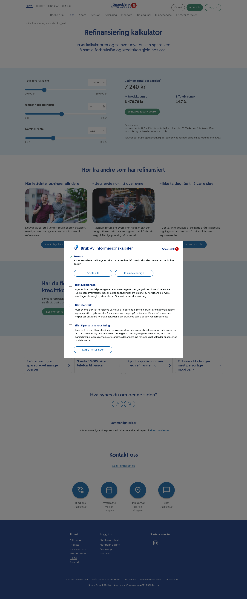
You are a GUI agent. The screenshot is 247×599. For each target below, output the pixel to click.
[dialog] (123, 299)
